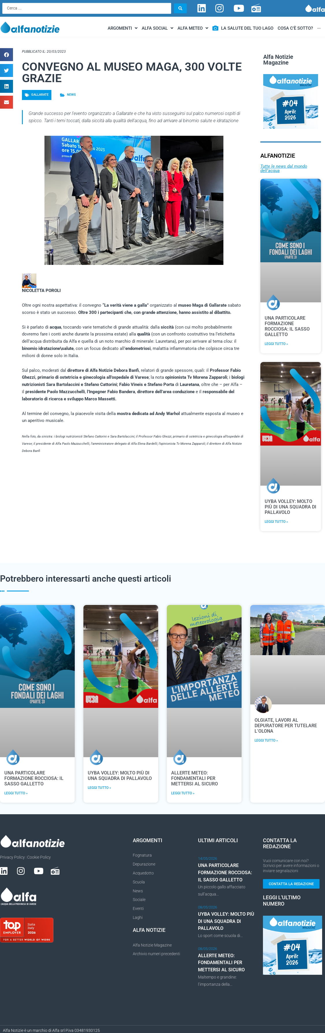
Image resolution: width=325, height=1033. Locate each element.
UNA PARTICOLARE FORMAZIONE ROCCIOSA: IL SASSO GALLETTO (287, 326)
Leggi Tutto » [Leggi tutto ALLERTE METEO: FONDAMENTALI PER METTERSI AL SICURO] (183, 793)
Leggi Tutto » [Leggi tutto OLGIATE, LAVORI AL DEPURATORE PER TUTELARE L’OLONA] (266, 741)
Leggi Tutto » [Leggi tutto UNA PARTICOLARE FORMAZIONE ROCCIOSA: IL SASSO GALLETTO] (276, 344)
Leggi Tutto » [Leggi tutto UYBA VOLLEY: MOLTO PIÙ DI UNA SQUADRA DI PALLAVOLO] (276, 522)
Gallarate (39, 95)
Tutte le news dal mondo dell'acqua (283, 168)
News (71, 95)
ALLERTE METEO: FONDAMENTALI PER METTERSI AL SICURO (194, 778)
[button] (6, 54)
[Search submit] (180, 8)
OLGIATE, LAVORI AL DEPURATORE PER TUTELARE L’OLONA (286, 726)
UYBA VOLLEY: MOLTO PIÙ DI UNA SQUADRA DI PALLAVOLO (290, 507)
